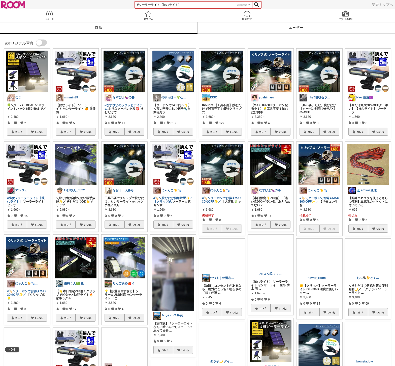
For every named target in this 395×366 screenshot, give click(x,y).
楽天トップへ (382, 5)
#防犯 (11, 198)
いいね (39, 132)
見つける (148, 15)
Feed (49, 15)
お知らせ (247, 15)
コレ (19, 132)
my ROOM (345, 15)
